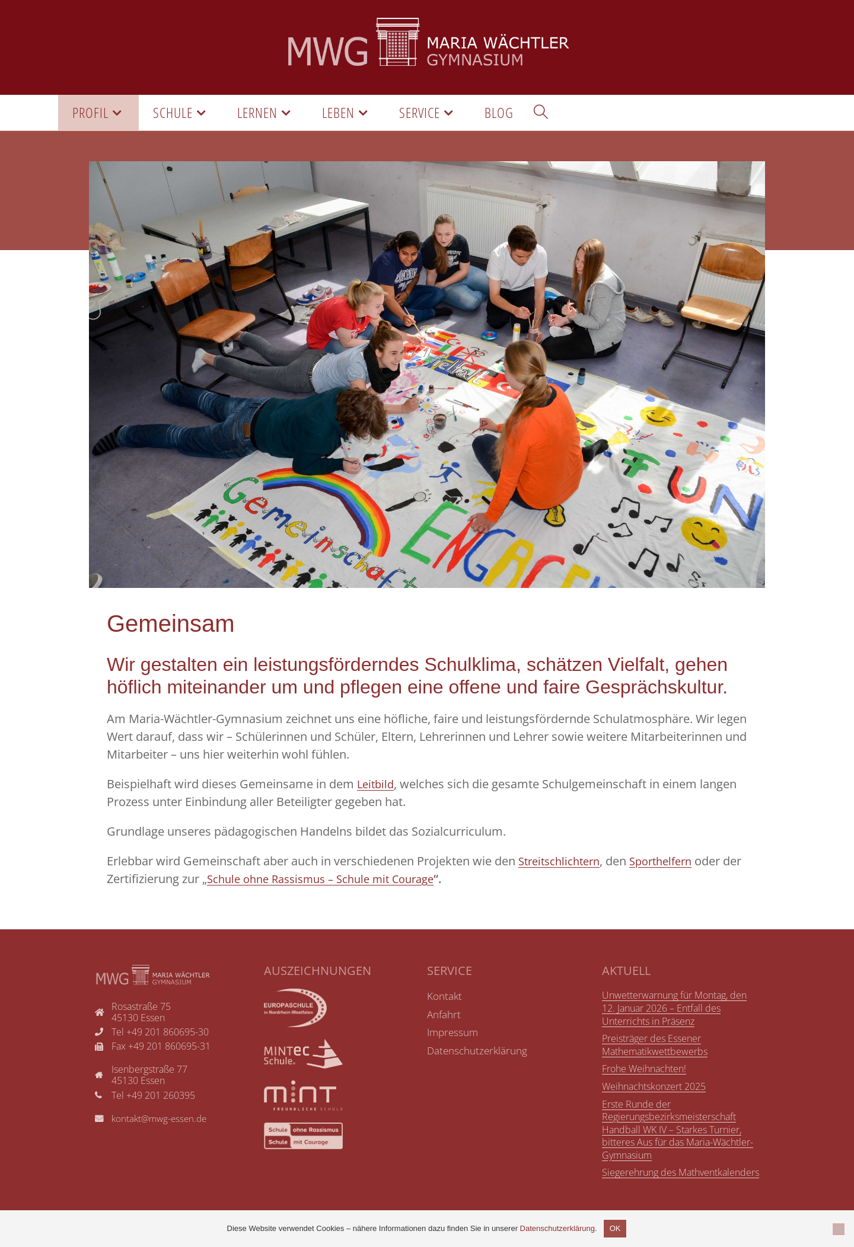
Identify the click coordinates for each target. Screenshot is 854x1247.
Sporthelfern (672, 864)
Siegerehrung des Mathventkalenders (680, 1175)
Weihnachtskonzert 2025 (654, 1088)
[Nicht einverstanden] (838, 1229)
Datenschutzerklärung (557, 1228)
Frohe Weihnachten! (644, 1071)
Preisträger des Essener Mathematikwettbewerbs (655, 1047)
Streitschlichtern (563, 864)
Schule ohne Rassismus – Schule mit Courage (352, 882)
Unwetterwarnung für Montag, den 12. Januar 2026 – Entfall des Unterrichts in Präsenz (674, 1011)
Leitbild (377, 787)
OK (615, 1228)
